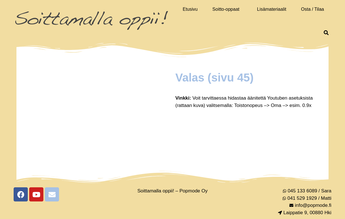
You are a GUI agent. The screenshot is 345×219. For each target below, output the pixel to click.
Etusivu (190, 9)
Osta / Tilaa (312, 9)
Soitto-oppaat (226, 9)
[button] (227, 9)
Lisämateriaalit (271, 9)
